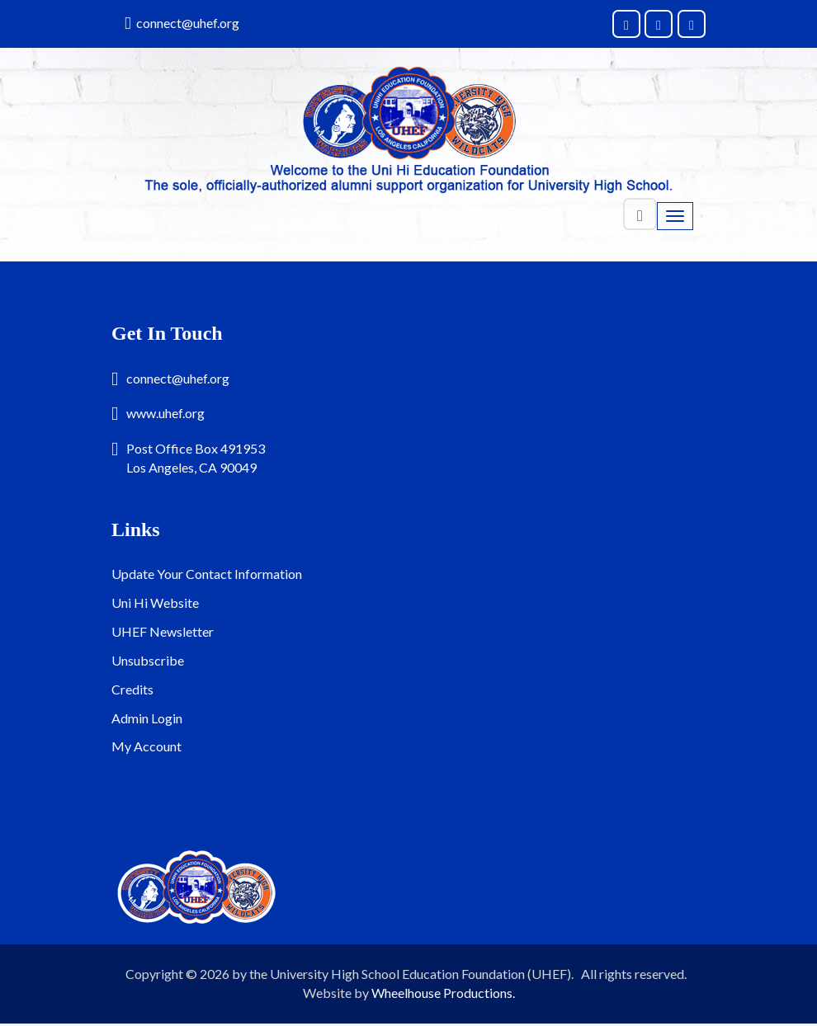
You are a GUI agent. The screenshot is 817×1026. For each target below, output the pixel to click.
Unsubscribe (147, 660)
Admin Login (146, 718)
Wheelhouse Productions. (443, 992)
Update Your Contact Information (206, 573)
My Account (146, 746)
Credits (132, 689)
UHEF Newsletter (162, 631)
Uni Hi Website (155, 602)
